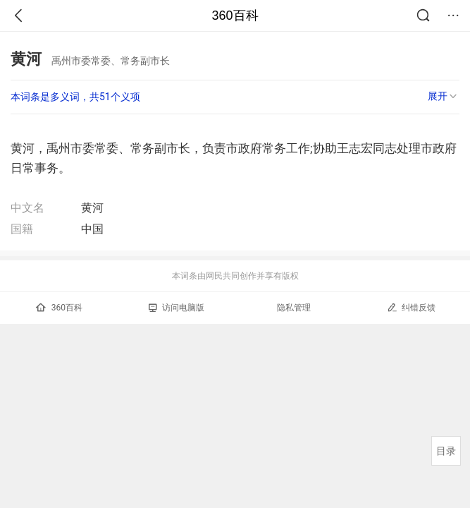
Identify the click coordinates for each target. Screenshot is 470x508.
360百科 (234, 15)
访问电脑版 (176, 308)
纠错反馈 (411, 307)
